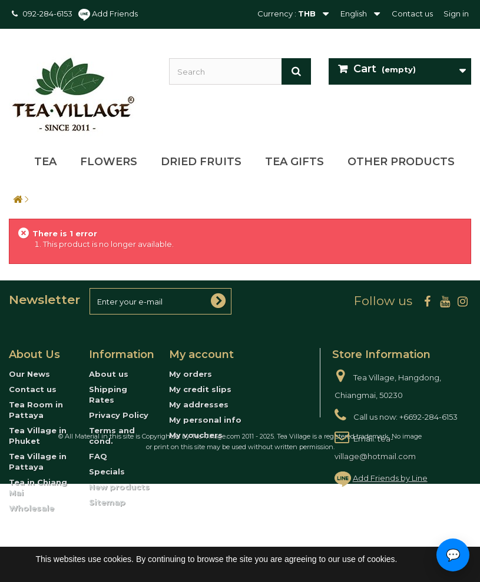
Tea (45, 161)
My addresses (199, 404)
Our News (29, 374)
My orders (190, 374)
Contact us (412, 13)
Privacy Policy (118, 415)
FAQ (98, 456)
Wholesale (31, 508)
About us (108, 374)
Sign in (456, 13)
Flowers (108, 161)
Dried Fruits (201, 161)
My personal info (205, 419)
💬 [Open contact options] (453, 554)
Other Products (401, 161)
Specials (107, 471)
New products (119, 486)
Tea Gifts (294, 161)
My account (201, 354)
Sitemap (107, 502)
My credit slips (200, 389)
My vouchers (196, 435)
